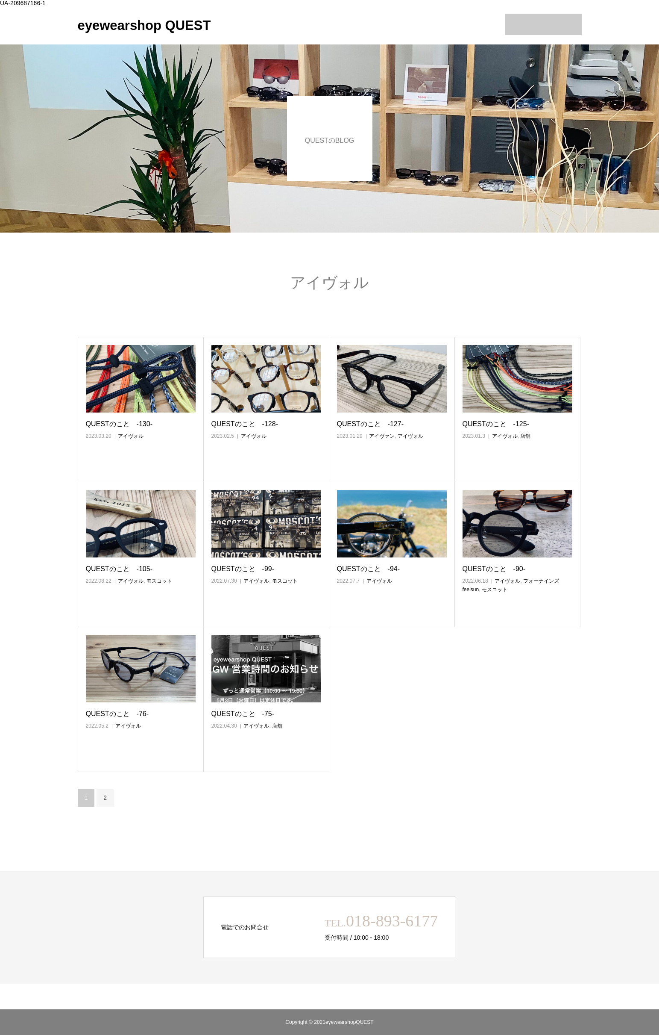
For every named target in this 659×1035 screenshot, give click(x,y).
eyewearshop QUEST (144, 25)
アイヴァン (382, 436)
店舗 (525, 436)
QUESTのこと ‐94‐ (368, 568)
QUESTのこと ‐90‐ (494, 568)
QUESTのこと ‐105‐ (119, 568)
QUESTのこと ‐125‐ (496, 424)
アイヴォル (131, 436)
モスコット (159, 581)
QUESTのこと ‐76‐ (117, 713)
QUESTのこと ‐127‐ (370, 424)
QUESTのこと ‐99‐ (243, 568)
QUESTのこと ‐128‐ (244, 424)
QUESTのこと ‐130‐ (119, 424)
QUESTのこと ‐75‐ (243, 713)
